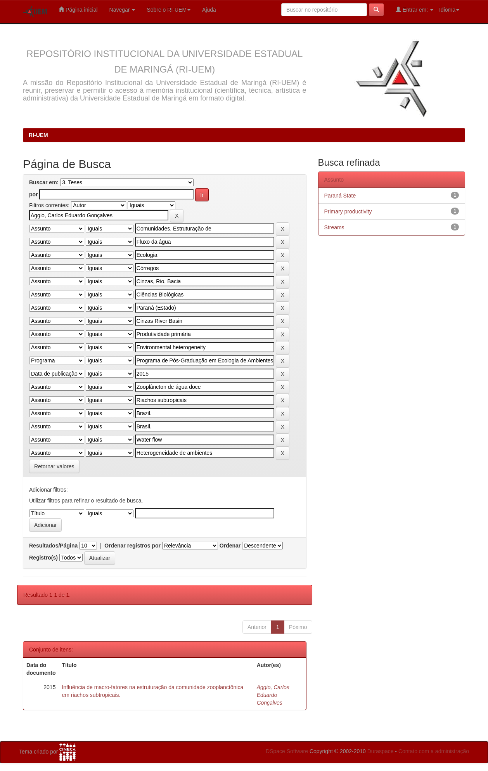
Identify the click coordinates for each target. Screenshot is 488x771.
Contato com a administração (433, 751)
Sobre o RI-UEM (168, 10)
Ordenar (230, 545)
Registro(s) (43, 557)
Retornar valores (54, 466)
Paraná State (340, 195)
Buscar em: (44, 182)
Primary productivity (348, 211)
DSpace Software (287, 751)
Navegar (122, 10)
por (33, 194)
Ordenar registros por (132, 545)
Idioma (449, 10)
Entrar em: (414, 9)
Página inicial (78, 9)
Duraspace (380, 751)
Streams (334, 227)
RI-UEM (38, 135)
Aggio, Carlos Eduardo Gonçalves (273, 695)
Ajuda (209, 10)
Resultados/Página (53, 545)
